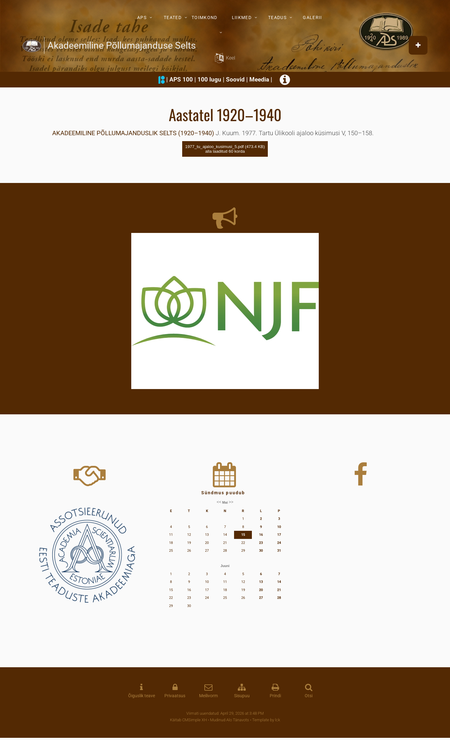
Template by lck (266, 720)
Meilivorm (208, 695)
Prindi (275, 695)
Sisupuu (242, 695)
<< (219, 502)
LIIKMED (242, 17)
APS (142, 17)
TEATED (173, 17)
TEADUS (277, 17)
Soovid (235, 79)
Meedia (259, 79)
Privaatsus (174, 695)
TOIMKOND (204, 17)
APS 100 (181, 79)
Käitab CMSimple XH (188, 720)
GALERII (312, 17)
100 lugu (209, 79)
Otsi (308, 695)
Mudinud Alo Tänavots (229, 720)
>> (231, 502)
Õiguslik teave (141, 695)
